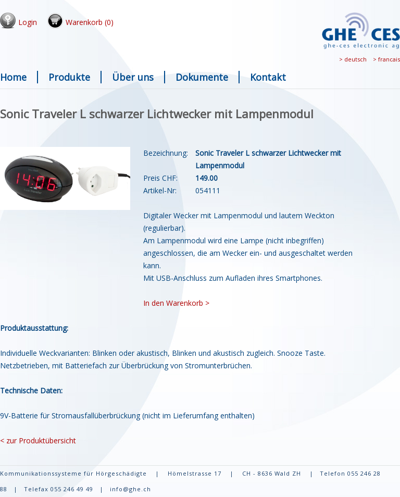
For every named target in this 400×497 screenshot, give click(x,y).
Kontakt (268, 77)
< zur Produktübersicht (38, 440)
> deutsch (353, 59)
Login (27, 22)
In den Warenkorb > (176, 303)
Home (13, 77)
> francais (386, 59)
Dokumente (202, 77)
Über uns (133, 77)
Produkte (69, 77)
